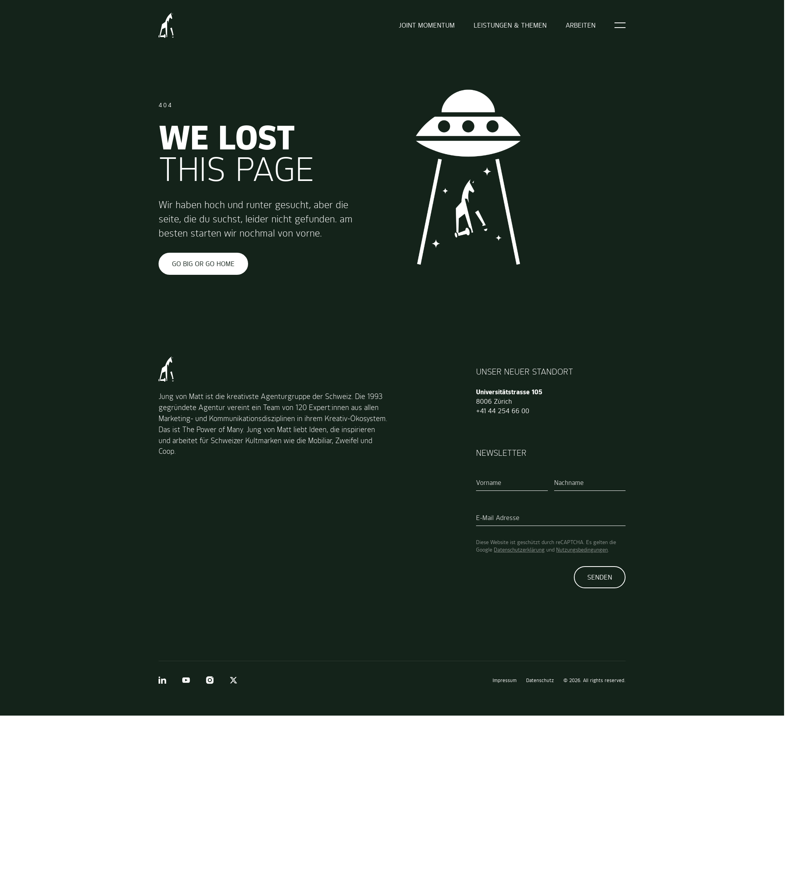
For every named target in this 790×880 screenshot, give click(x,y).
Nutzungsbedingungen (582, 549)
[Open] (620, 25)
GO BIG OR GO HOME (203, 264)
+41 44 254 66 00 (502, 411)
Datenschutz (540, 680)
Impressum (505, 680)
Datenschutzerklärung (519, 549)
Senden (599, 577)
